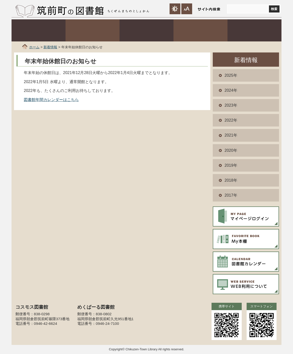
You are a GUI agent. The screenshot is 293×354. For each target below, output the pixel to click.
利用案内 (39, 30)
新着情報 (50, 47)
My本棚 (246, 239)
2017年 (231, 195)
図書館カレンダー (246, 262)
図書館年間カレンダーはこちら (51, 100)
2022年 (231, 120)
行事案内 (254, 30)
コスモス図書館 (146, 30)
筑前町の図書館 (70, 10)
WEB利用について (246, 284)
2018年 (231, 180)
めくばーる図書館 (200, 30)
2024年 (231, 90)
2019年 (231, 165)
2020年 (231, 150)
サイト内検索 (209, 9)
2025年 (231, 75)
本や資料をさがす (93, 30)
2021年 (231, 135)
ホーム (34, 47)
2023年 (231, 105)
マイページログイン (246, 216)
